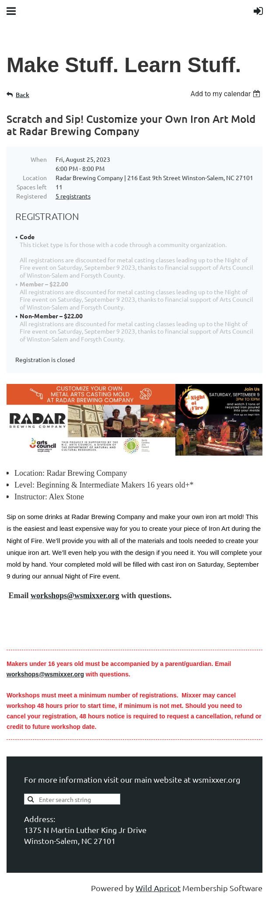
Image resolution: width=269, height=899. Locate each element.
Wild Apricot (158, 887)
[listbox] (226, 93)
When (39, 159)
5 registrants (73, 196)
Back (22, 95)
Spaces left (32, 187)
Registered (31, 196)
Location (35, 177)
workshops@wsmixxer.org (75, 595)
